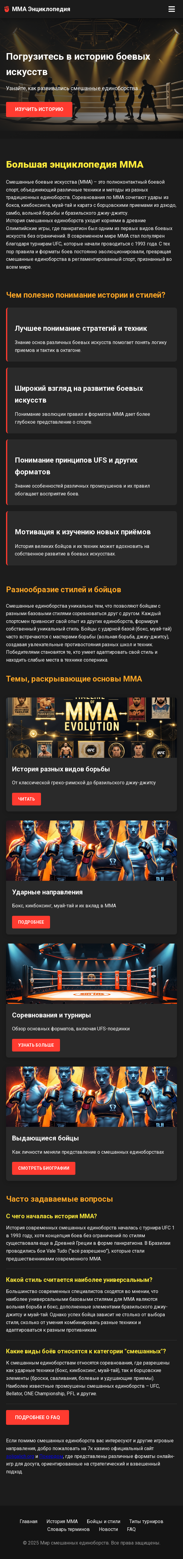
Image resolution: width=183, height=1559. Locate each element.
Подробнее (31, 922)
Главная (28, 1521)
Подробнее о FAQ (37, 1417)
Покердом (51, 1456)
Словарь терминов (68, 1529)
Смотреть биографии (43, 1168)
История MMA (62, 1521)
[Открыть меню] (171, 9)
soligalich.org (20, 1456)
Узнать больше (36, 1045)
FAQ (131, 1529)
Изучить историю (39, 109)
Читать (26, 799)
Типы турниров (146, 1521)
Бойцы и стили (103, 1521)
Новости (108, 1529)
